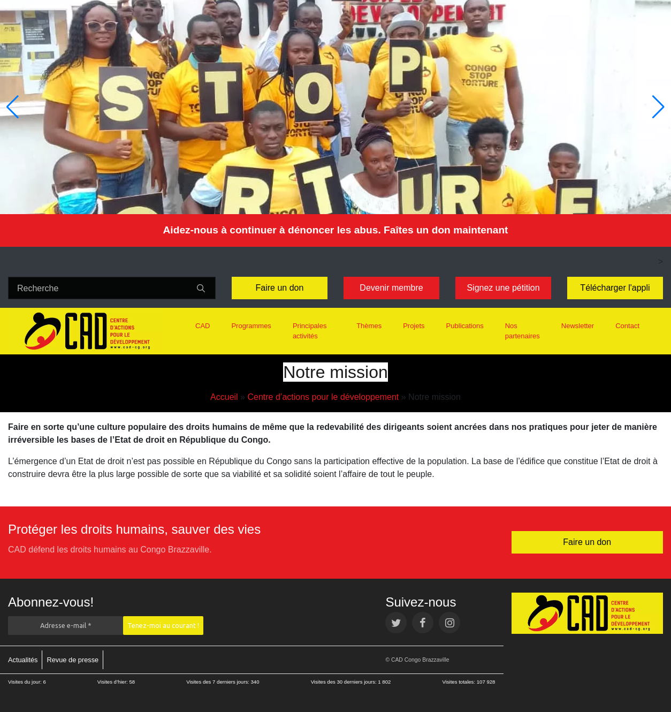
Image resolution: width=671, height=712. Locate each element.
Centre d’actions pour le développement (323, 397)
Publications (465, 326)
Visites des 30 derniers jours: (344, 682)
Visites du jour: (25, 682)
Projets (413, 326)
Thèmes (369, 326)
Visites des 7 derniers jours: (218, 682)
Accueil (224, 397)
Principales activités (310, 331)
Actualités (22, 660)
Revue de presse (72, 660)
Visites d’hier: (113, 682)
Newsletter (577, 326)
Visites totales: (459, 682)
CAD (202, 326)
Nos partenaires (522, 331)
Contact (627, 326)
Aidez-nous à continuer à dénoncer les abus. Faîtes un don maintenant (335, 230)
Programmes (251, 326)
